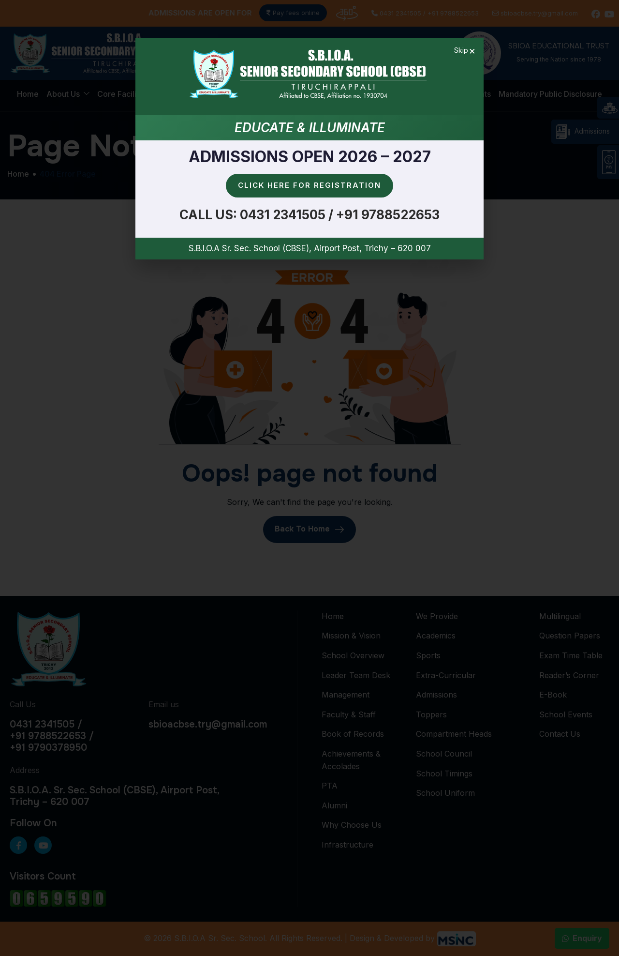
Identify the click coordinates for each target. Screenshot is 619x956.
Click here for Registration (309, 185)
